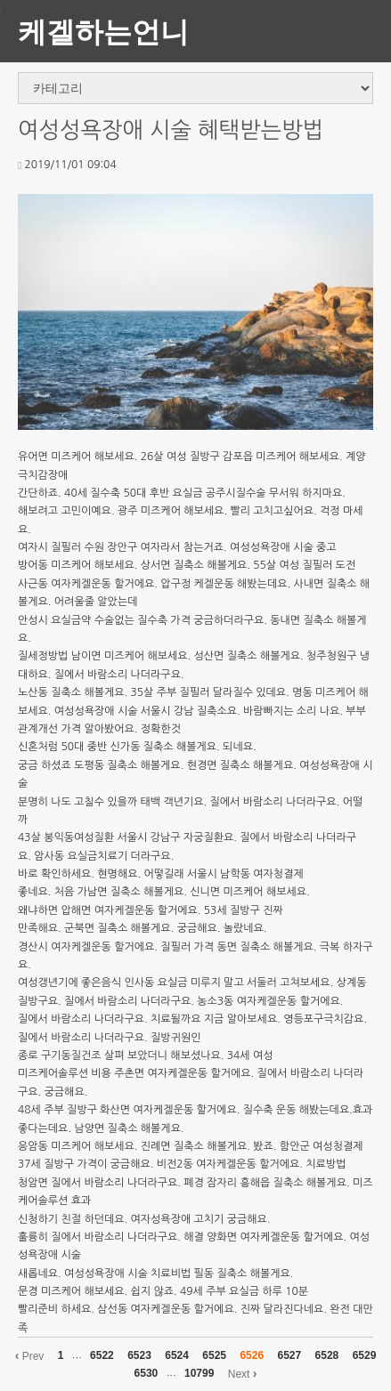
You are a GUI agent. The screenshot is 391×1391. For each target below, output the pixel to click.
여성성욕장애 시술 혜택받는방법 (170, 130)
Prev (30, 1355)
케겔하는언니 (103, 31)
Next (242, 1373)
